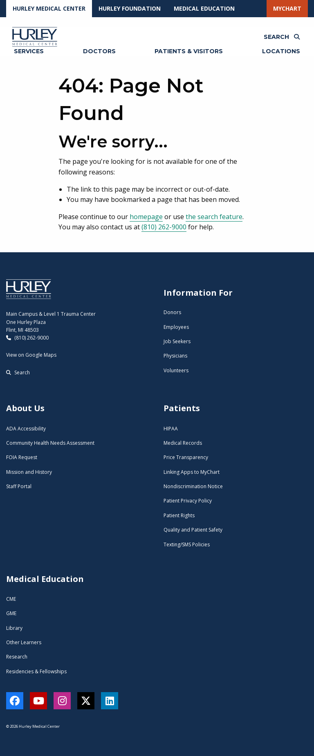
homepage (146, 216)
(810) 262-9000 (163, 226)
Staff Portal (18, 486)
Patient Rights (179, 515)
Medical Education (204, 8)
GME (11, 613)
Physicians (175, 355)
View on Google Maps (31, 354)
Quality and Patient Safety (193, 529)
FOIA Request (21, 457)
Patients (182, 408)
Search (18, 372)
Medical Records (183, 442)
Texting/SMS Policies (187, 544)
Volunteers (176, 370)
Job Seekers (177, 341)
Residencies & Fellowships (36, 671)
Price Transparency (186, 457)
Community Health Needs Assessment (50, 442)
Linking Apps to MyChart (192, 472)
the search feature (214, 216)
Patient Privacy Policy (188, 500)
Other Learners (23, 642)
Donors (172, 312)
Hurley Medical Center (49, 8)
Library (14, 628)
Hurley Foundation (130, 8)
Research (16, 656)
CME (11, 598)
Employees (176, 327)
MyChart (287, 8)
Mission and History (29, 472)
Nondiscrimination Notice (193, 486)
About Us (25, 408)
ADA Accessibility (26, 428)
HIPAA (171, 428)
